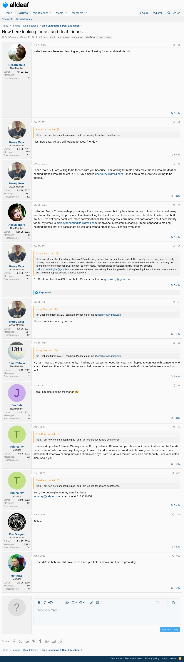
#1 (179, 45)
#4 (179, 205)
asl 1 (52, 37)
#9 (179, 427)
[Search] (173, 12)
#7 (179, 343)
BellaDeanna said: (46, 129)
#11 (178, 514)
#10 (178, 473)
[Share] (174, 45)
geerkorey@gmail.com (109, 173)
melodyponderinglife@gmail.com (76, 222)
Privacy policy (152, 658)
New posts (7, 19)
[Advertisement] (106, 81)
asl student (77, 37)
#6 (179, 302)
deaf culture (104, 37)
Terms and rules (133, 658)
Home (8, 12)
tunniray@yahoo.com (47, 496)
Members (77, 12)
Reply (177, 113)
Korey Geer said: (45, 309)
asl (45, 37)
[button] (50, 12)
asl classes (63, 37)
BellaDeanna (11, 37)
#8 (179, 385)
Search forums (24, 19)
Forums (23, 12)
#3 (179, 163)
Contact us (116, 658)
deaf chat (90, 37)
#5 (179, 246)
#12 (178, 556)
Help (164, 658)
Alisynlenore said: (45, 253)
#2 (179, 122)
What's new (40, 12)
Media (59, 12)
